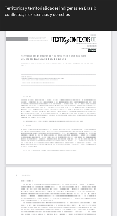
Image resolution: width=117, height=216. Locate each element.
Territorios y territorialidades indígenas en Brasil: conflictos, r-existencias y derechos (50, 11)
